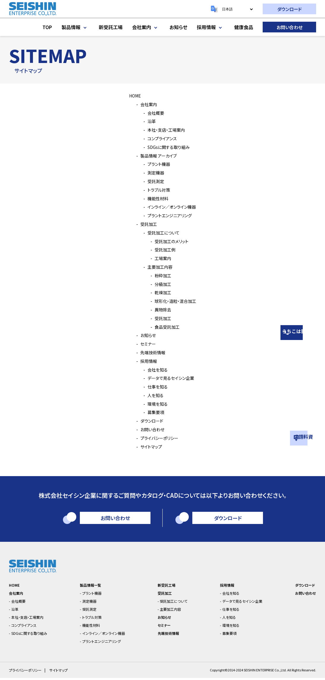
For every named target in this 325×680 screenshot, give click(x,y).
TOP (47, 27)
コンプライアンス (160, 138)
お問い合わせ (289, 27)
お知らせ (178, 27)
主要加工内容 (158, 266)
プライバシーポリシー (158, 437)
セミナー (145, 343)
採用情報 (211, 27)
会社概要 (153, 112)
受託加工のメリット (170, 241)
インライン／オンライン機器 (172, 206)
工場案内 (160, 258)
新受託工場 (111, 27)
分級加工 (160, 283)
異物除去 (160, 309)
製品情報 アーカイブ (157, 155)
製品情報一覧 (92, 587)
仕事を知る (155, 386)
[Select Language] (237, 9)
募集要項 (153, 411)
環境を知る (155, 403)
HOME (132, 95)
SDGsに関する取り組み (167, 146)
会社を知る (155, 369)
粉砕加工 (160, 275)
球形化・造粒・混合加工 (174, 300)
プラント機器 (156, 163)
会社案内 (146, 27)
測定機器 (153, 172)
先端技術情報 (151, 352)
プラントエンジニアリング (169, 215)
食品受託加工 (165, 326)
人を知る (153, 395)
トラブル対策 (156, 189)
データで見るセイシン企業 (170, 377)
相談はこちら (317, 317)
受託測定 (153, 181)
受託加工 (146, 223)
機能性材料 (155, 198)
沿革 (148, 121)
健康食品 (243, 27)
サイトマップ (149, 446)
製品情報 (75, 27)
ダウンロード (289, 9)
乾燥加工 (160, 292)
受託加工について (162, 232)
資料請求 (317, 428)
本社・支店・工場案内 (165, 129)
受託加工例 (163, 249)
